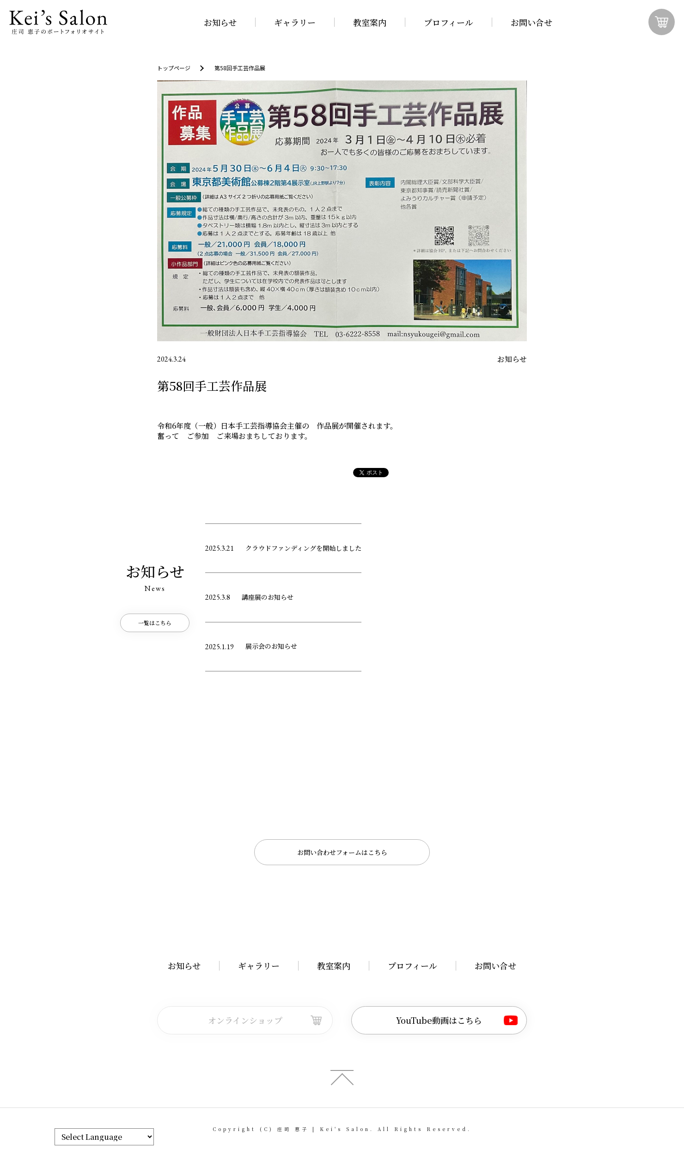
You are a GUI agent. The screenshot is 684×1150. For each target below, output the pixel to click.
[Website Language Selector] (104, 1136)
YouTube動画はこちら (439, 1020)
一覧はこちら (154, 623)
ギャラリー (295, 22)
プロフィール (448, 22)
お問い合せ (531, 22)
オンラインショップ (245, 1020)
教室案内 (369, 22)
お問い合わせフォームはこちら (342, 852)
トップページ (173, 68)
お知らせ (220, 22)
